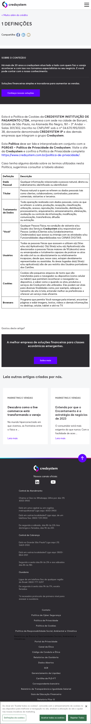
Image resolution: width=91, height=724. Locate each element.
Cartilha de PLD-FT (46, 678)
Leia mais (12, 438)
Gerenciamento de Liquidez (46, 673)
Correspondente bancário (46, 683)
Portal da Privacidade (46, 641)
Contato (46, 610)
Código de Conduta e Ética (46, 652)
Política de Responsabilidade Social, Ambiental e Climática (46, 631)
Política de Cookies (46, 625)
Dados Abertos (46, 662)
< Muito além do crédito (14, 15)
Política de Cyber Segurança (46, 615)
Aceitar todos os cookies (52, 717)
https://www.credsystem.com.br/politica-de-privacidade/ (40, 155)
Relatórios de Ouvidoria (46, 657)
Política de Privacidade (46, 620)
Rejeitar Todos (77, 717)
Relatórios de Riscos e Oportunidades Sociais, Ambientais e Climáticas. (45, 637)
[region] (45, 712)
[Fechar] (86, 706)
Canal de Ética (46, 646)
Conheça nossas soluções (20, 93)
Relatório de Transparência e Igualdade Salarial (46, 689)
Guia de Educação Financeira (46, 694)
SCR (46, 668)
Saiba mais (45, 360)
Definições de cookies (14, 717)
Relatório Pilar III (46, 699)
